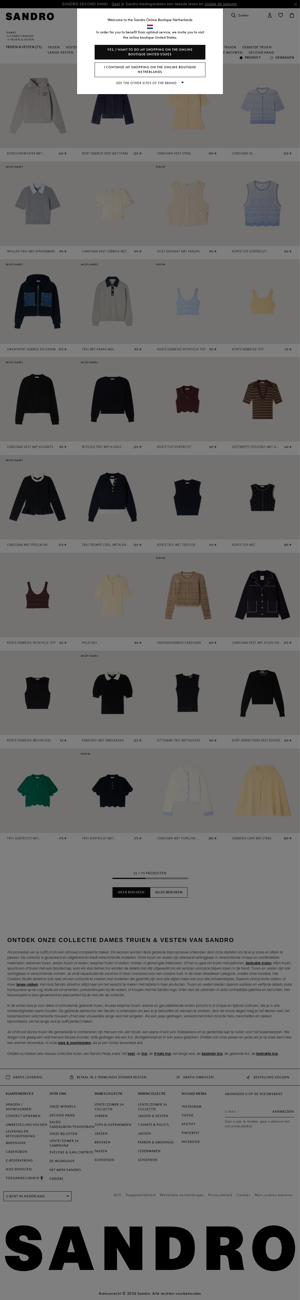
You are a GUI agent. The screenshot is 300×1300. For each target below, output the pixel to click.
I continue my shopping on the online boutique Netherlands (150, 69)
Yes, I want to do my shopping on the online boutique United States (150, 52)
